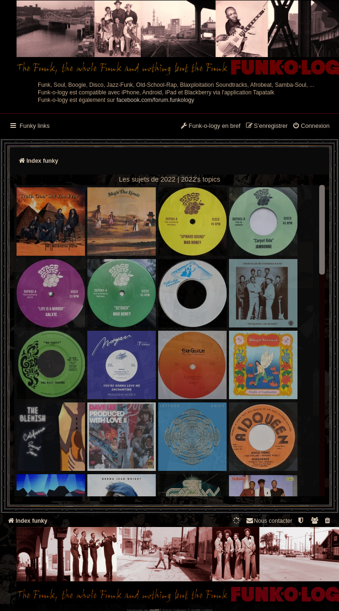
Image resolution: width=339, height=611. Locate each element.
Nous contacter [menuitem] (269, 520)
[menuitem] (311, 126)
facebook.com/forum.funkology (156, 100)
